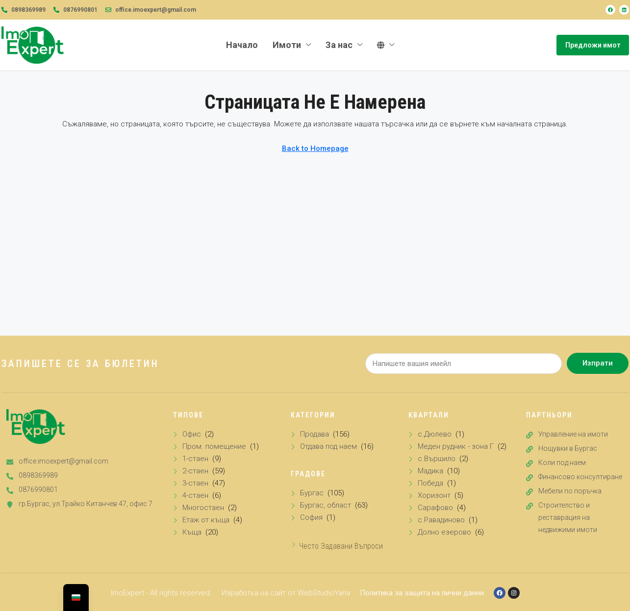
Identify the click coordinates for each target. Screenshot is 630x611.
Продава (314, 434)
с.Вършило (436, 458)
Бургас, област (325, 505)
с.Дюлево (435, 434)
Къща (192, 532)
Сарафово (435, 507)
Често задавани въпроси (341, 546)
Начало (242, 45)
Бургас (312, 493)
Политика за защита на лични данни (422, 592)
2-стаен (195, 470)
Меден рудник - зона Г (456, 446)
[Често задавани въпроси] (294, 544)
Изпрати (597, 363)
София (311, 517)
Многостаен (203, 507)
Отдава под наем (328, 446)
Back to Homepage (315, 148)
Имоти (287, 45)
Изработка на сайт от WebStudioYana (286, 592)
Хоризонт (434, 495)
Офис (191, 434)
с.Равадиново (441, 519)
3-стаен (195, 483)
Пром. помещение (214, 446)
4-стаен (195, 495)
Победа (430, 483)
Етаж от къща (205, 519)
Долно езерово (444, 532)
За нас (339, 45)
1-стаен (195, 458)
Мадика (430, 470)
